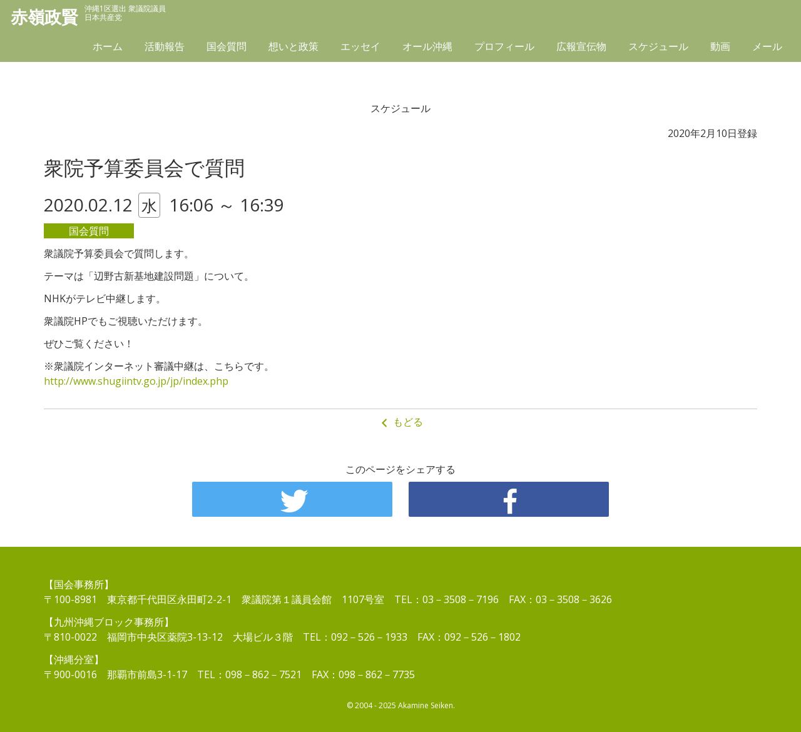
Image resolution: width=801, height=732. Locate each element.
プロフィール (504, 48)
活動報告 (165, 48)
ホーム (108, 48)
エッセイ (360, 48)
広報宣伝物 (581, 48)
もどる (400, 422)
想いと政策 (293, 48)
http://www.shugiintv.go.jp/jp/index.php (136, 381)
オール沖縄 (427, 48)
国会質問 (227, 48)
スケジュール (658, 48)
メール (767, 48)
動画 (720, 48)
